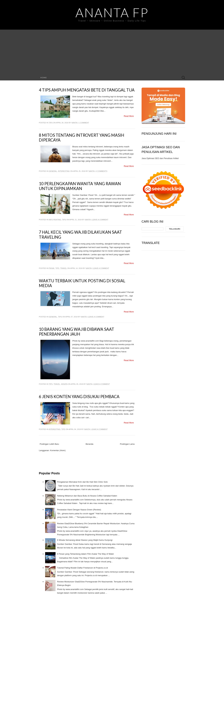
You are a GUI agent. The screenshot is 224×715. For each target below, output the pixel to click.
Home (43, 78)
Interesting (64, 171)
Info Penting (55, 220)
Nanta (74, 123)
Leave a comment (100, 220)
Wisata (64, 384)
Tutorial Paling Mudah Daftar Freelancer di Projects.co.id (82, 568)
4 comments (101, 171)
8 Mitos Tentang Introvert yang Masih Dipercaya (81, 137)
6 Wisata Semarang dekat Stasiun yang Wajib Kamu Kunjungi (84, 540)
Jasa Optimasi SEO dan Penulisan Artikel (160, 158)
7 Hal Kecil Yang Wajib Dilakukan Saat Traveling (80, 234)
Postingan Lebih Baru (49, 444)
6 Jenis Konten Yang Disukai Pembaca (79, 396)
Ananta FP (112, 12)
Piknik (51, 268)
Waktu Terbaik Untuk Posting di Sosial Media (82, 283)
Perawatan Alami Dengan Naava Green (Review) (79, 509)
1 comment (84, 123)
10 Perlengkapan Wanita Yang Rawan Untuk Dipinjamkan (80, 186)
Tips (51, 123)
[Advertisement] (112, 51)
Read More (129, 116)
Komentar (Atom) (57, 450)
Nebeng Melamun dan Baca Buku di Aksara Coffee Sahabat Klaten (87, 496)
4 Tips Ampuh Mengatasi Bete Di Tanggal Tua (87, 89)
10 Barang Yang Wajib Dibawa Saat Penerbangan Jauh (76, 332)
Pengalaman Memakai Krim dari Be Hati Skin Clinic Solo (82, 482)
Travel (63, 268)
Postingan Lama (127, 444)
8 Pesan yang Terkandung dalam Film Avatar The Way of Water (85, 554)
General (53, 171)
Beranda (89, 444)
